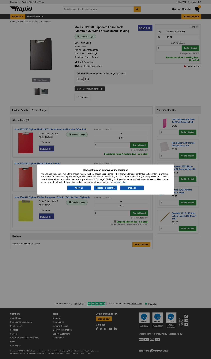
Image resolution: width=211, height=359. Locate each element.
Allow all (79, 188)
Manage (132, 188)
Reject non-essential (105, 188)
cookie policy (120, 182)
